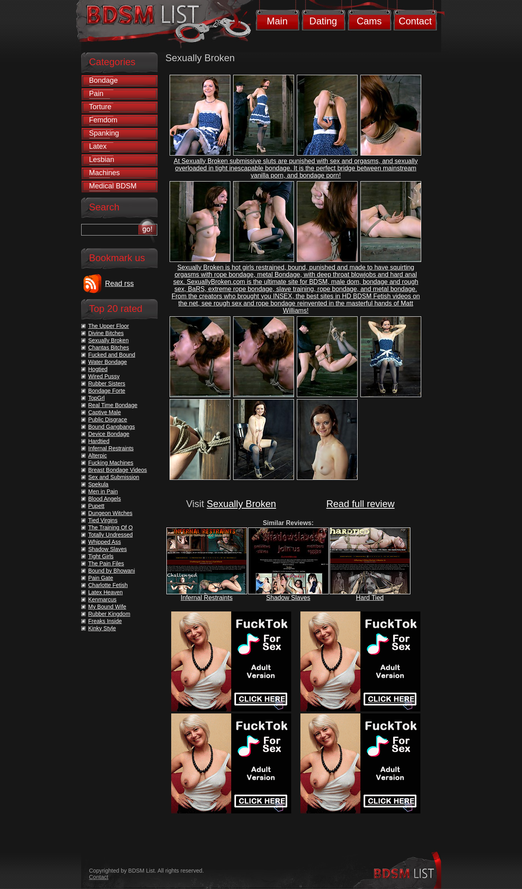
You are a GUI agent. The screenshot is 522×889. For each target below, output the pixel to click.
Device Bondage (109, 434)
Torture (100, 107)
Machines (104, 173)
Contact (415, 21)
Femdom (103, 120)
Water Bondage (107, 362)
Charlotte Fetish (108, 585)
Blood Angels (104, 498)
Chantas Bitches (108, 347)
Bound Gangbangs (111, 427)
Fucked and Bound (112, 355)
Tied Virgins (103, 520)
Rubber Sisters (107, 383)
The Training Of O (110, 527)
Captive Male (104, 412)
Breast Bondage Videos (117, 470)
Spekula (98, 484)
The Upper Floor (108, 326)
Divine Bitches (106, 333)
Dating (323, 21)
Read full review (360, 503)
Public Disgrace (107, 419)
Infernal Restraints (207, 597)
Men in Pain (103, 491)
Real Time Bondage (113, 405)
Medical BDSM (113, 186)
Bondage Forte (107, 391)
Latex (98, 146)
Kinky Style (102, 628)
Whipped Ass (104, 542)
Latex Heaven (105, 592)
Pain (96, 94)
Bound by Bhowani (111, 570)
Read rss (119, 284)
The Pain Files (106, 563)
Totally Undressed (110, 534)
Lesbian (101, 160)
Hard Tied (370, 597)
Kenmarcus (102, 599)
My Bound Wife (107, 606)
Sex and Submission (114, 477)
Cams (369, 21)
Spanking (104, 133)
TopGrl (96, 398)
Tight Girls (101, 556)
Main (277, 21)
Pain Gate (100, 578)
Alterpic (97, 455)
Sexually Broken (241, 503)
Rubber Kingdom (109, 614)
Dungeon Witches (110, 513)
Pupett (96, 506)
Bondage (103, 80)
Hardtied (99, 441)
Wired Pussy (104, 376)
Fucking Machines (111, 462)
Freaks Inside (105, 621)
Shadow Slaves (288, 597)
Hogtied (98, 369)
